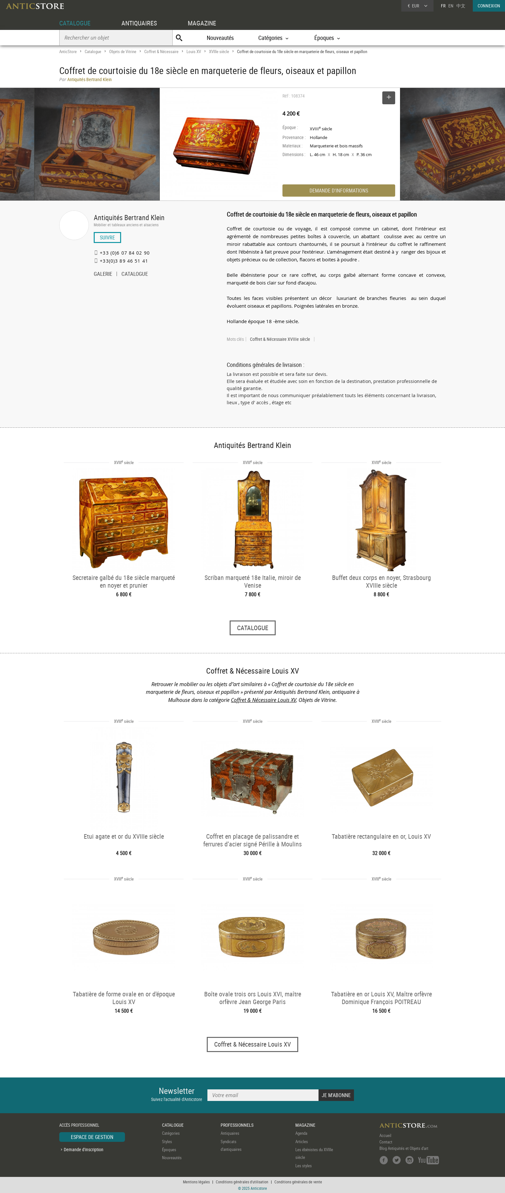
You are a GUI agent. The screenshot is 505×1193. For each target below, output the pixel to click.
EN (450, 6)
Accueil (385, 1135)
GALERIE (103, 274)
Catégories (171, 1133)
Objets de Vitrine (122, 51)
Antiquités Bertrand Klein (129, 217)
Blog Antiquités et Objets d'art (403, 1148)
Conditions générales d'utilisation (242, 1181)
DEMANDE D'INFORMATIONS (339, 190)
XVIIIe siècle (219, 51)
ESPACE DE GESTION (92, 1137)
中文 (460, 6)
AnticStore (68, 51)
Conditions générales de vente (298, 1181)
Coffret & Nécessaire (161, 51)
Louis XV (193, 51)
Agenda (301, 1133)
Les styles (303, 1166)
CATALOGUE (75, 23)
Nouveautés (220, 38)
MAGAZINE (202, 23)
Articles (301, 1141)
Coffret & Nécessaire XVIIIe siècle (280, 339)
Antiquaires (230, 1133)
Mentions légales (196, 1181)
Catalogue (93, 51)
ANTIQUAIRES (139, 23)
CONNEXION (489, 6)
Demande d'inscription (83, 1149)
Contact (385, 1142)
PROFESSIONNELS (237, 1125)
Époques (169, 1149)
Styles (167, 1141)
